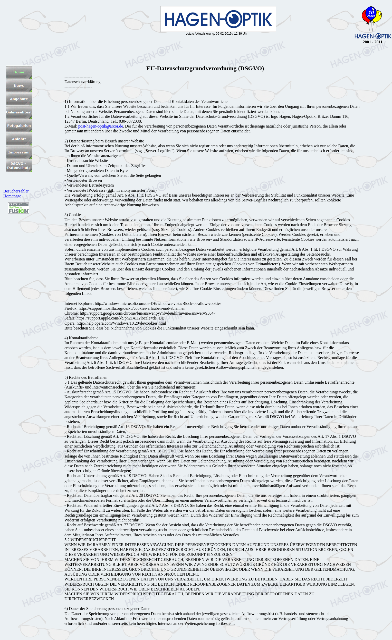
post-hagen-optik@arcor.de (100, 126)
